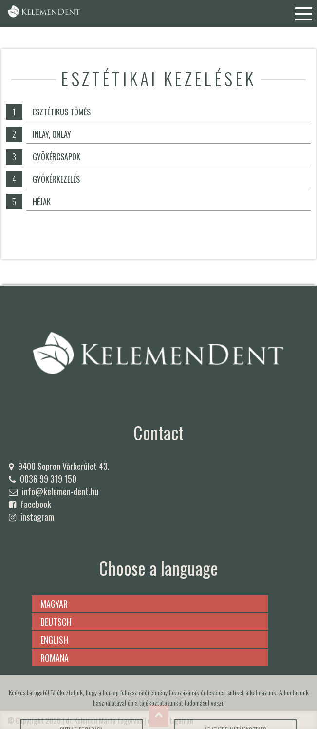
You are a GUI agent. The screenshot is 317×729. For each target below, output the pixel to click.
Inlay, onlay (52, 134)
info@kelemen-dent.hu (60, 491)
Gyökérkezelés (56, 179)
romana (54, 658)
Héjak (42, 201)
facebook (35, 504)
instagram (37, 516)
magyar (54, 604)
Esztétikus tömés (62, 112)
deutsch (56, 622)
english (54, 640)
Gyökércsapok (56, 157)
